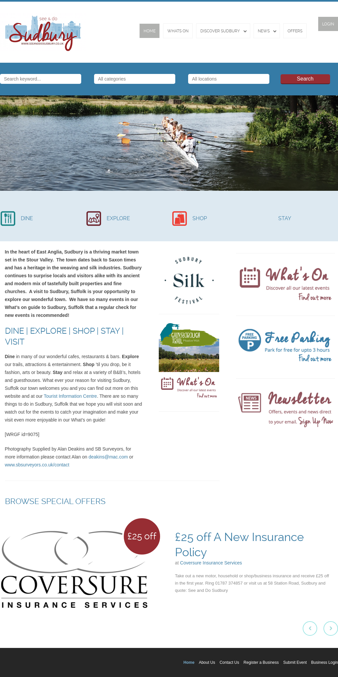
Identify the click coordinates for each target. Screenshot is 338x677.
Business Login (324, 662)
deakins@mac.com (108, 456)
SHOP (199, 218)
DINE (27, 218)
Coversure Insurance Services (211, 562)
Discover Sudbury (220, 31)
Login (328, 24)
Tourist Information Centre (70, 396)
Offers (294, 31)
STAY (284, 218)
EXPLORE (118, 218)
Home (149, 31)
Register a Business (261, 662)
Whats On (177, 31)
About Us (207, 662)
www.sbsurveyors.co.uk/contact (37, 464)
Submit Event (295, 662)
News (264, 31)
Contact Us (229, 662)
